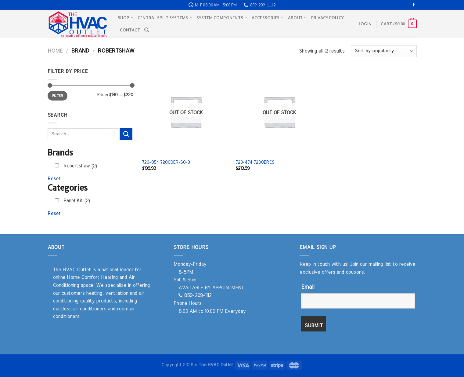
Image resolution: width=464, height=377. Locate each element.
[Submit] (126, 134)
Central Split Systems (165, 17)
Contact (130, 29)
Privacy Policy (327, 17)
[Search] (146, 30)
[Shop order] (383, 51)
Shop (125, 17)
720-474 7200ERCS (255, 162)
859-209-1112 (194, 295)
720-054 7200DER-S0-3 (166, 162)
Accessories (268, 17)
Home (55, 51)
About (297, 17)
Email (307, 287)
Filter (57, 95)
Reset (54, 178)
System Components (221, 17)
